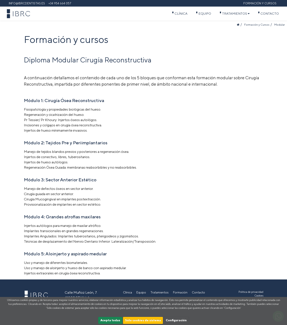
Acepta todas (110, 320)
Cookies (258, 295)
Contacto (269, 13)
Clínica (181, 13)
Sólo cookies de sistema (143, 320)
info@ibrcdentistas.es (27, 3)
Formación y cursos (259, 3)
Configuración (176, 320)
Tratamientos (236, 13)
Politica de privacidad (251, 291)
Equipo (204, 13)
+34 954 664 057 (59, 3)
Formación (180, 292)
